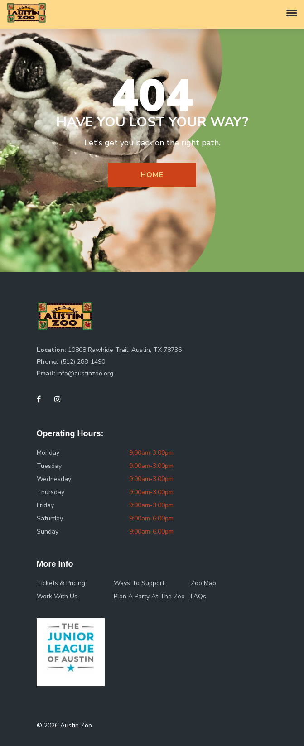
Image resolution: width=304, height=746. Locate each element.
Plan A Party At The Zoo (149, 596)
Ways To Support (139, 583)
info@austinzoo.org (85, 373)
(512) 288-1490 (82, 361)
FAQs (198, 596)
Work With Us (57, 596)
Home (151, 175)
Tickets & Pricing (61, 583)
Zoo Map (203, 583)
